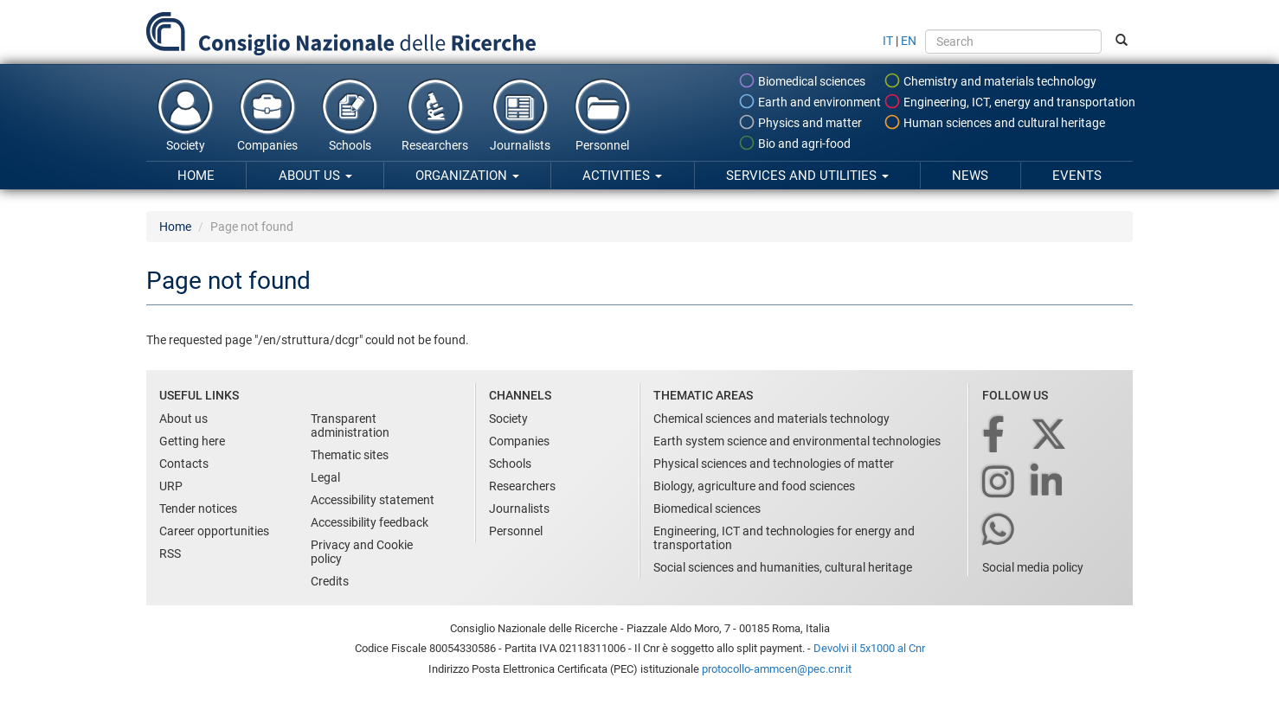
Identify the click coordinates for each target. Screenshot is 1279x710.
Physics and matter (800, 122)
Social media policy (1032, 567)
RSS (170, 553)
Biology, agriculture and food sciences (754, 486)
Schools (349, 114)
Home (196, 175)
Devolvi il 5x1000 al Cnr (869, 648)
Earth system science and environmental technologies (797, 441)
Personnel (602, 114)
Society (185, 114)
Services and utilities (807, 175)
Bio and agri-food (794, 142)
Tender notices (198, 508)
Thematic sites (350, 455)
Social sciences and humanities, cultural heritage (782, 567)
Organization (467, 175)
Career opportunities (214, 531)
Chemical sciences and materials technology (771, 418)
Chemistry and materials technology (990, 80)
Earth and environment (809, 101)
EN (908, 41)
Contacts (184, 463)
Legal (325, 477)
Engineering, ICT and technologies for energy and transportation (784, 538)
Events (1077, 175)
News (970, 175)
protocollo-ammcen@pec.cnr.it (777, 668)
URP (171, 486)
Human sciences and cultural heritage (994, 122)
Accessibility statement (372, 500)
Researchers (435, 114)
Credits (330, 581)
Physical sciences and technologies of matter (773, 463)
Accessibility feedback (369, 522)
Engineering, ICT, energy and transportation (1009, 101)
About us (315, 175)
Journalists (520, 114)
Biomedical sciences (801, 80)
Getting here (192, 441)
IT (888, 41)
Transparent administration (350, 425)
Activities (622, 175)
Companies (267, 114)
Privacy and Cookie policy (362, 552)
